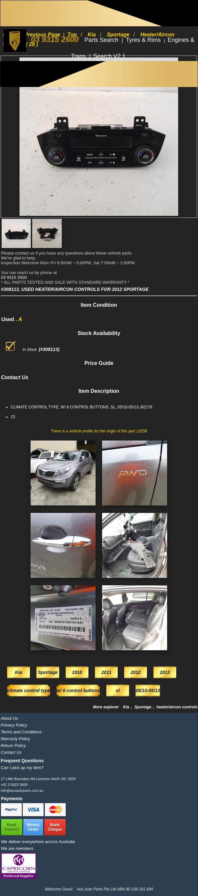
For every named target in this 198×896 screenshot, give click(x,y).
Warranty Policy (15, 738)
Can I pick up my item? (22, 767)
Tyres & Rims (144, 40)
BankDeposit (12, 827)
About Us (9, 718)
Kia (126, 707)
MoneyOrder (33, 827)
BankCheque (55, 827)
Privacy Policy (14, 725)
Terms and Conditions (21, 731)
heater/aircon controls (176, 707)
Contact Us (11, 752)
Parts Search (102, 40)
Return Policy (13, 745)
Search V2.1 (109, 56)
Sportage (143, 707)
